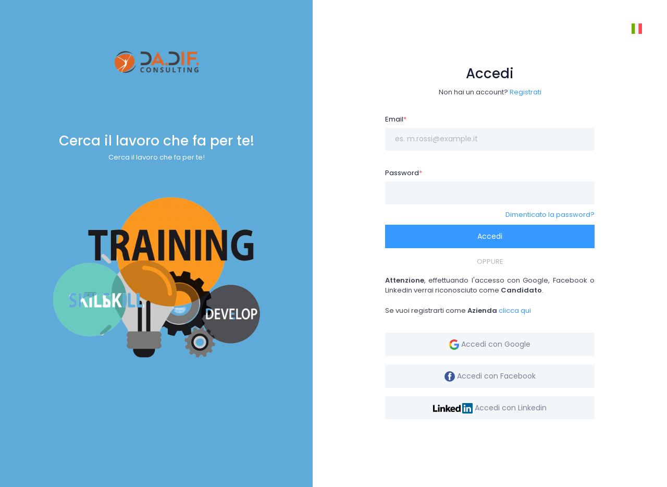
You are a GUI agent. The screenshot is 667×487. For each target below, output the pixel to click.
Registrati (525, 92)
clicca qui (515, 310)
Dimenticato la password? (550, 215)
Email (395, 119)
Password (403, 173)
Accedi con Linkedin (490, 408)
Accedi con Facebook (490, 376)
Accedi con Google (490, 344)
